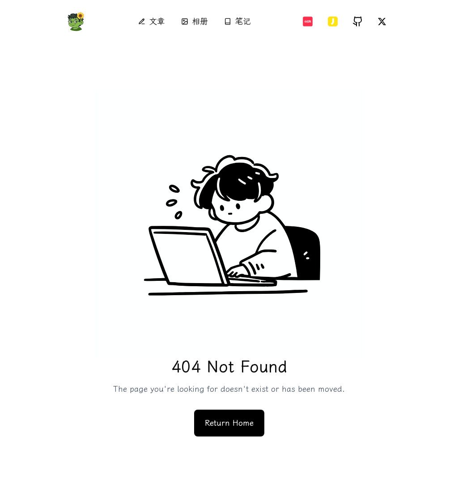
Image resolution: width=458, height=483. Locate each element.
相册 (194, 21)
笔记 (237, 21)
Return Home (229, 423)
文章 (151, 21)
